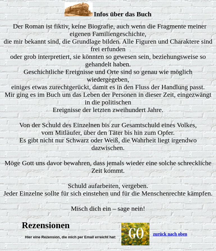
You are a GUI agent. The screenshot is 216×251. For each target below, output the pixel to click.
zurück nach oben (170, 234)
